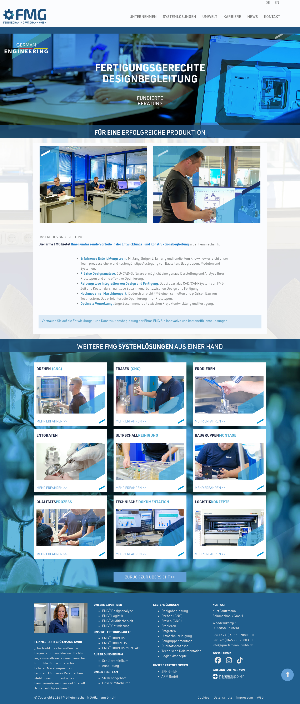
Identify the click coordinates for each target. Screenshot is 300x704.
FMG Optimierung (116, 626)
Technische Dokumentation (181, 651)
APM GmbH (169, 676)
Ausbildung (110, 666)
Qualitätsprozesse (175, 646)
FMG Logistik (112, 616)
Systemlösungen (179, 16)
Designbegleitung (174, 611)
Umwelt (209, 16)
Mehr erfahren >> (51, 421)
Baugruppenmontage (176, 641)
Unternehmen (143, 16)
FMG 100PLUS (113, 638)
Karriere (232, 16)
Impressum (244, 697)
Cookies (203, 697)
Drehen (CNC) (172, 616)
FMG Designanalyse (117, 611)
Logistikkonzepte (174, 656)
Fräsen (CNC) (171, 621)
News (252, 16)
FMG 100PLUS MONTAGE (121, 648)
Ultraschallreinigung (176, 636)
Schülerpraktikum (115, 661)
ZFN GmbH (169, 671)
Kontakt (272, 16)
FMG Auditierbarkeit (117, 621)
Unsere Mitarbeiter (116, 683)
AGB (260, 697)
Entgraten (168, 631)
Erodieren (168, 626)
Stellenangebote (114, 678)
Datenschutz (223, 697)
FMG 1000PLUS (114, 643)
